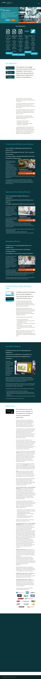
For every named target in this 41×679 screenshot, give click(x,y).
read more (9, 53)
